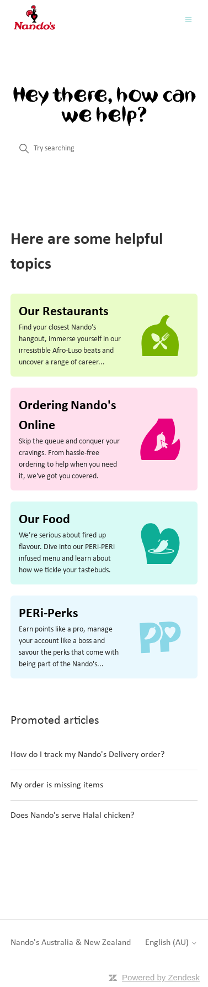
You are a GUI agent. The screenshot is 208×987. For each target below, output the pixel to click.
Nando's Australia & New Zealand (70, 942)
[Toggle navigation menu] (188, 20)
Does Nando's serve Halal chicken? (72, 815)
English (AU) (171, 942)
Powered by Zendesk (161, 977)
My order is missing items (56, 785)
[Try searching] (104, 149)
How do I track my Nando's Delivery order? (87, 754)
